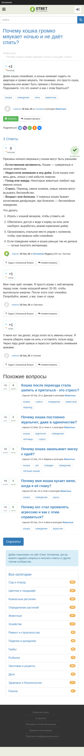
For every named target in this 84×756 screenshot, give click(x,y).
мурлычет (40, 433)
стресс (39, 401)
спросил (17, 109)
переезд (27, 407)
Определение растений (24, 607)
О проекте (40, 718)
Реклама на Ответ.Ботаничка (41, 724)
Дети (12, 674)
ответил (15, 254)
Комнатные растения (22, 599)
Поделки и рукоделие (22, 640)
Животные (60, 109)
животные (50, 97)
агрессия (58, 528)
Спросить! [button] (13, 541)
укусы (56, 497)
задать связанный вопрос (21, 263)
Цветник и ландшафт (22, 590)
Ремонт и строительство (24, 632)
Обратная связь (41, 712)
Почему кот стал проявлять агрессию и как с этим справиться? (45, 512)
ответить (12, 119)
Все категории (20, 574)
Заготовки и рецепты (22, 665)
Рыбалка (14, 657)
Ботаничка (7, 2)
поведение (23, 97)
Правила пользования (40, 730)
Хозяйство (15, 624)
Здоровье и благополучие (25, 682)
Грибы (13, 649)
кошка (8, 97)
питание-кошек (31, 471)
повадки (48, 465)
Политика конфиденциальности (42, 736)
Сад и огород (17, 582)
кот (37, 465)
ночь (37, 97)
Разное (13, 691)
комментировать (32, 119)
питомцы (28, 439)
